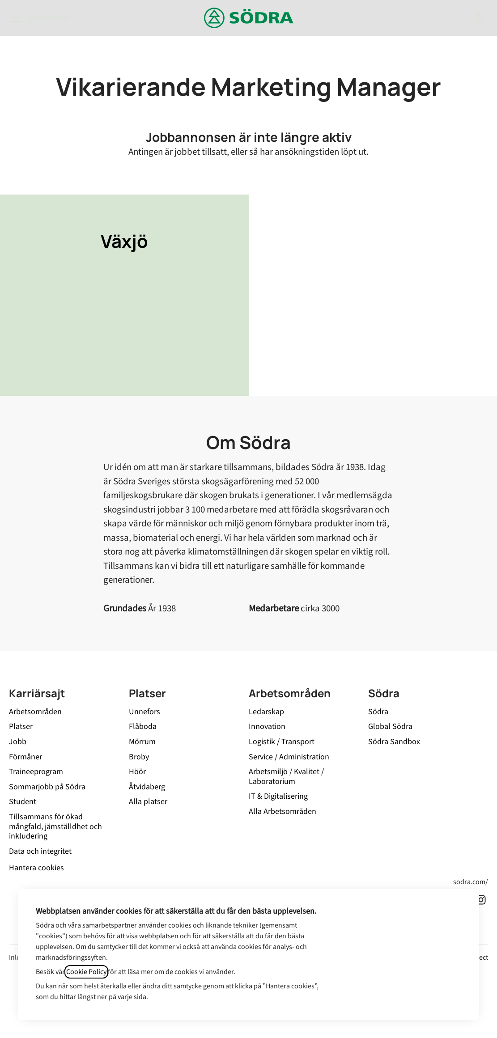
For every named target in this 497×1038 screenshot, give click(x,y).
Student (22, 801)
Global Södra (390, 726)
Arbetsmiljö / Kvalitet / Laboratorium (286, 776)
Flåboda (143, 726)
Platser (21, 726)
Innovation (267, 726)
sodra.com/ (470, 882)
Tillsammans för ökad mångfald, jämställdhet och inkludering (55, 826)
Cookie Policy (86, 972)
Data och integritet (40, 851)
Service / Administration (289, 757)
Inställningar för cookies (399, 983)
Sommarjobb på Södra (47, 786)
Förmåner (25, 757)
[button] (479, 17)
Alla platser (148, 801)
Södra (378, 711)
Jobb (17, 741)
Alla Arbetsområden (282, 811)
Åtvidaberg (147, 786)
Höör (137, 771)
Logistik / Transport (281, 741)
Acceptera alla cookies (399, 933)
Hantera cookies (36, 867)
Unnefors (144, 711)
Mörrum (142, 741)
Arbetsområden (35, 711)
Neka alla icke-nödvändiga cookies (399, 958)
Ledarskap (266, 711)
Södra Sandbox (394, 741)
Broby (139, 757)
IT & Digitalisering (278, 796)
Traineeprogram (36, 771)
